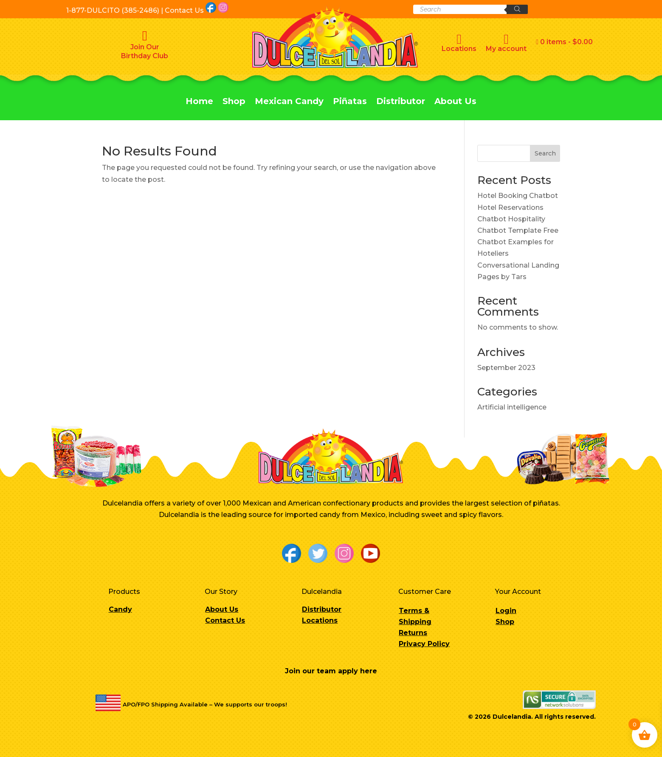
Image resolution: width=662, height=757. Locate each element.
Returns (413, 633)
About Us (455, 102)
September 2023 (506, 368)
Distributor (400, 102)
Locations (459, 42)
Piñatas (350, 102)
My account (506, 42)
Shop (234, 102)
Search (545, 153)
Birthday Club (144, 56)
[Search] (517, 9)
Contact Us (225, 620)
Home (199, 102)
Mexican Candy (289, 102)
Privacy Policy (424, 644)
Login (506, 611)
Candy (120, 609)
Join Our (144, 47)
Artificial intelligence (512, 407)
